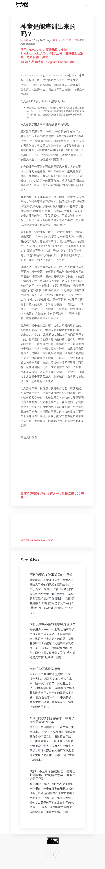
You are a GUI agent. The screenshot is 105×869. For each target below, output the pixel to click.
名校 (60, 40)
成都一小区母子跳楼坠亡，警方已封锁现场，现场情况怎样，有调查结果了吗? (53, 774)
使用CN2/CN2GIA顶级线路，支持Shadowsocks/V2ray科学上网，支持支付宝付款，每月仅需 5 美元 (52, 53)
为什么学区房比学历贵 (45, 669)
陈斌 (26, 40)
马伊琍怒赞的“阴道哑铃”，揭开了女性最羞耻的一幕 (52, 720)
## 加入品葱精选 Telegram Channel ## (47, 62)
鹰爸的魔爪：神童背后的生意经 (51, 574)
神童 (55, 40)
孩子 (65, 40)
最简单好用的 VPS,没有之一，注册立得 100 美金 (52, 495)
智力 (71, 40)
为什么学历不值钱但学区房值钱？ (53, 624)
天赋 (76, 40)
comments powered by (36, 539)
